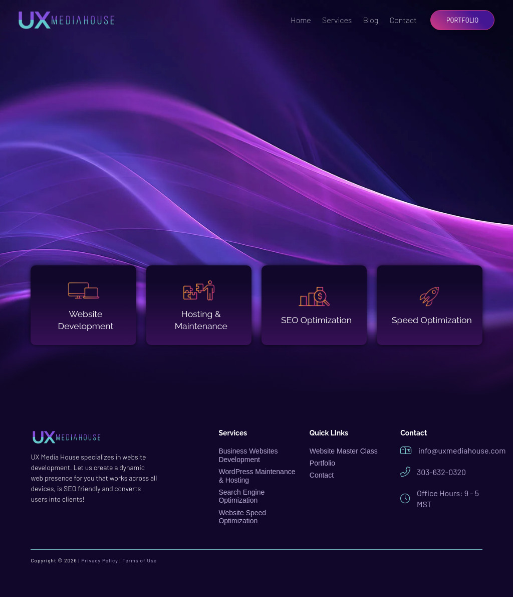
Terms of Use (140, 560)
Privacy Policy (99, 560)
